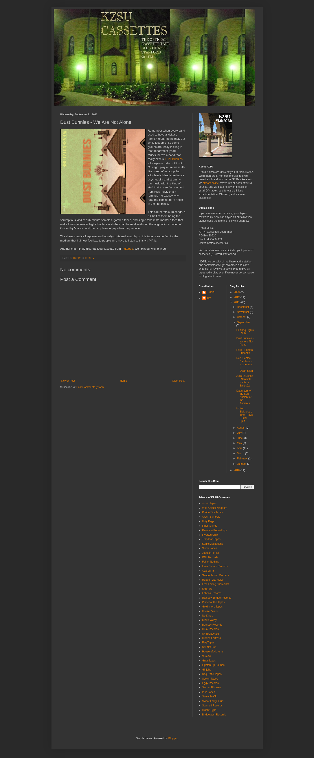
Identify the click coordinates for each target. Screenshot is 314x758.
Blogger (172, 738)
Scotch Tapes (210, 678)
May (240, 443)
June (240, 438)
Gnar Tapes (209, 660)
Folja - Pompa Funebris (244, 351)
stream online (211, 183)
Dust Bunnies (173, 159)
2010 (237, 470)
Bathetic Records (212, 624)
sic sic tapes (209, 503)
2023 (237, 292)
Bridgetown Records (214, 714)
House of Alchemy (213, 651)
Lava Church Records (215, 566)
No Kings (207, 615)
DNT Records (210, 557)
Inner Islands (209, 525)
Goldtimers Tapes (212, 606)
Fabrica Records (212, 593)
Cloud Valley (209, 620)
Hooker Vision (210, 611)
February (242, 458)
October (242, 317)
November (243, 312)
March (241, 453)
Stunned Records (212, 705)
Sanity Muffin (209, 696)
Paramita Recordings (214, 530)
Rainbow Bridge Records (216, 597)
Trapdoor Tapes (211, 539)
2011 (237, 302)
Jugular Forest (210, 552)
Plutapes (127, 248)
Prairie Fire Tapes (212, 512)
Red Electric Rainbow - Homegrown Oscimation (244, 364)
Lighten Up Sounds (213, 665)
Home (123, 380)
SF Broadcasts (211, 633)
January (242, 463)
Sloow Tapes (209, 548)
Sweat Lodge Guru (213, 701)
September (243, 322)
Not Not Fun (209, 647)
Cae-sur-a (208, 570)
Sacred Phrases (211, 687)
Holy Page (208, 521)
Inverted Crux (210, 534)
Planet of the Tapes (213, 602)
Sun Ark (206, 656)
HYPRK (211, 292)
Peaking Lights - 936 (245, 332)
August (241, 427)
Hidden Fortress (211, 638)
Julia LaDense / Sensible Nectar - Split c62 (244, 380)
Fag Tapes (208, 642)
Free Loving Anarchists (215, 584)
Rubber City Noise (213, 579)
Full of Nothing (210, 561)
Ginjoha (206, 669)
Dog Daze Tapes (212, 674)
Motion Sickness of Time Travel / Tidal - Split (244, 415)
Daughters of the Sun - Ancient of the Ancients (244, 397)
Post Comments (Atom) (90, 387)
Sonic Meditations (212, 543)
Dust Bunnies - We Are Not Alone (245, 341)
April (240, 448)
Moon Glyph (209, 710)
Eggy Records (210, 683)
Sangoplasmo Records (215, 575)
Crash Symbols (211, 516)
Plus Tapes (208, 692)
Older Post (178, 380)
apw (209, 297)
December (243, 306)
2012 (237, 297)
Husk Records (210, 629)
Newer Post (68, 380)
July (239, 432)
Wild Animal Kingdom (214, 507)
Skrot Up (207, 588)
